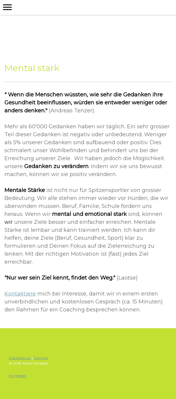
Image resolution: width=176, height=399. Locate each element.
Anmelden (18, 375)
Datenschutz (20, 358)
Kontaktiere (20, 293)
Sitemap (41, 358)
